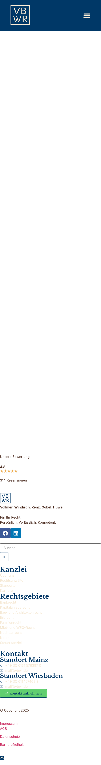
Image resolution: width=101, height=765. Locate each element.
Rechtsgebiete (24, 596)
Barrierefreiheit (12, 744)
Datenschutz (10, 736)
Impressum (9, 723)
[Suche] (50, 547)
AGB (3, 728)
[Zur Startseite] (20, 15)
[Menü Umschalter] (86, 15)
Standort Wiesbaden (31, 676)
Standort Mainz (24, 660)
